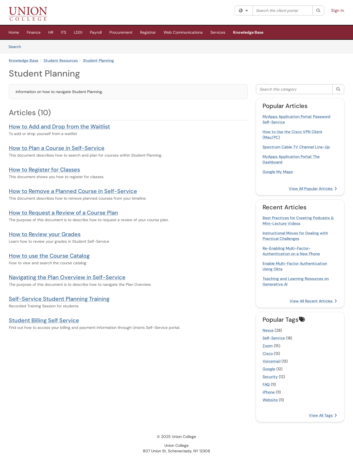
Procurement (120, 32)
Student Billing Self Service (44, 320)
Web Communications (183, 32)
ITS (63, 32)
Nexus (268, 330)
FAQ (266, 384)
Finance (34, 32)
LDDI (78, 32)
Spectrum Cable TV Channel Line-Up (296, 146)
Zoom (268, 345)
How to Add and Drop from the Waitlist (59, 126)
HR (50, 32)
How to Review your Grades (45, 234)
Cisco (268, 353)
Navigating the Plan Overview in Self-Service (67, 277)
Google (269, 368)
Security (270, 376)
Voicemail (271, 361)
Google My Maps (278, 171)
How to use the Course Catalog (49, 255)
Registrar (148, 32)
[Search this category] (294, 89)
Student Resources (61, 60)
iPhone (269, 392)
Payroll (96, 32)
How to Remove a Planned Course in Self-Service (73, 191)
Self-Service (274, 338)
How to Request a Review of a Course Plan (63, 212)
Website (270, 399)
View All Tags (323, 415)
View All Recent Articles (313, 300)
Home (14, 32)
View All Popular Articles (313, 188)
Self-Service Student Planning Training (59, 298)
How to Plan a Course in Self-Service (57, 148)
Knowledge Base (248, 32)
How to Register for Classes (44, 169)
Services (217, 32)
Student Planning (98, 60)
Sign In (337, 10)
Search (17, 46)
